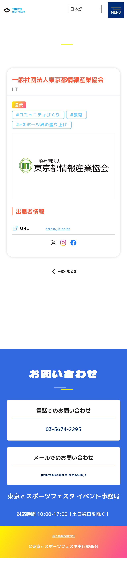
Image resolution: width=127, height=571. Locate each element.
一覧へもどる (64, 282)
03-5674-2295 (63, 441)
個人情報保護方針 (63, 548)
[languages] (85, 9)
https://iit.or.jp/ (64, 228)
